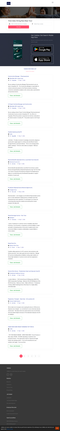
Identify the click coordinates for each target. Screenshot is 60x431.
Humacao (14, 219)
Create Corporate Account (12, 413)
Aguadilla (14, 136)
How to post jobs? (10, 410)
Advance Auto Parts (14, 245)
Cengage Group (13, 189)
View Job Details (15, 95)
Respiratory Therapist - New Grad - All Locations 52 (21, 299)
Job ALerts (9, 397)
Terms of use (9, 387)
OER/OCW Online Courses (12, 421)
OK (57, 428)
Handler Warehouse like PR (15, 132)
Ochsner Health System (15, 301)
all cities (14, 163)
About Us (9, 381)
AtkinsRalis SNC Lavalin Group (16, 78)
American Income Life (15, 162)
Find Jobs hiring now (11, 403)
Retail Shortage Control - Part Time (17, 215)
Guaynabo (14, 80)
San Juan (14, 191)
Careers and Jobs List (30, 69)
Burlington (12, 217)
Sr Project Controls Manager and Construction (20, 104)
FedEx (11, 134)
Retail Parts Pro (12, 243)
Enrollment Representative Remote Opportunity (20, 187)
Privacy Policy (9, 390)
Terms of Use (10, 429)
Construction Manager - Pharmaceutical (18, 76)
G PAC (11, 329)
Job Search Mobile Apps (12, 400)
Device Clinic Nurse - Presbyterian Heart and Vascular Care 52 (24, 271)
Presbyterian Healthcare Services (17, 273)
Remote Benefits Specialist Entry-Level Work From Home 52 (23, 159)
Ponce (13, 247)
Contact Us (9, 384)
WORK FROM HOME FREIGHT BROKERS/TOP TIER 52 (21, 326)
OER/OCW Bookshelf (11, 424)
